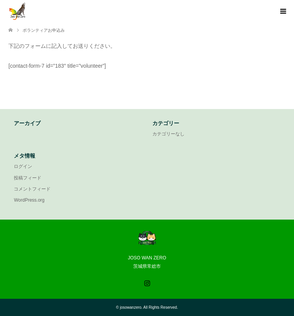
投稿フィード (27, 178)
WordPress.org (29, 200)
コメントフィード (32, 189)
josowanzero (130, 307)
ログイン (23, 166)
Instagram (147, 282)
